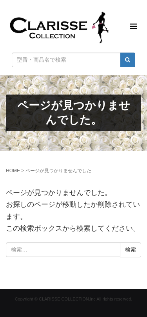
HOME (13, 170)
